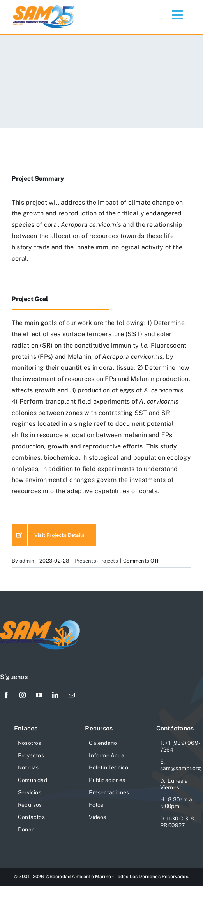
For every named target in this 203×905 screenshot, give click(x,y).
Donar (26, 829)
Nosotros (29, 743)
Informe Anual (107, 755)
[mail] (71, 695)
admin (26, 561)
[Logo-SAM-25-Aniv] (44, 7)
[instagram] (22, 695)
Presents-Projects (96, 561)
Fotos (96, 805)
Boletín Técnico (108, 767)
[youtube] (39, 695)
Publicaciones (107, 780)
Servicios (29, 792)
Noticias (28, 767)
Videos (97, 817)
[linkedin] (55, 695)
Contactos (31, 817)
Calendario (103, 743)
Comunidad (32, 780)
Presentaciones (109, 792)
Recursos (30, 805)
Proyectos (31, 755)
